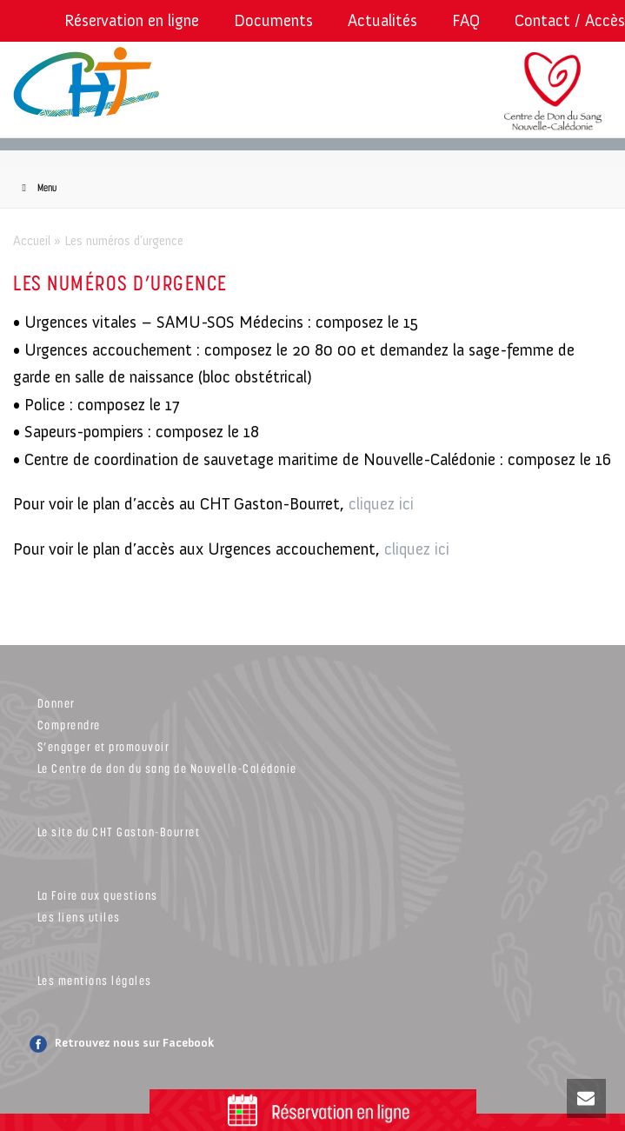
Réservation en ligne (131, 20)
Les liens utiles (79, 916)
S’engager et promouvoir (103, 746)
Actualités (382, 20)
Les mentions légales (94, 980)
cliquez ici (381, 504)
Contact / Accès (570, 20)
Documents (273, 20)
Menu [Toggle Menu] (37, 187)
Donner (56, 702)
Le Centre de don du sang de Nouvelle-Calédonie (167, 768)
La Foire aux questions (97, 895)
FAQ (466, 20)
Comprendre (69, 724)
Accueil (31, 241)
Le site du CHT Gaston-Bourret (119, 831)
